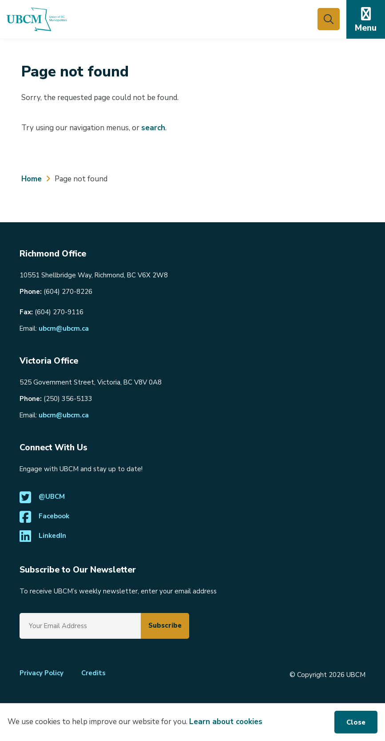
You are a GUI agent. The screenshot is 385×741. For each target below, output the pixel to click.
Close (355, 722)
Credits (93, 673)
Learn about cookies (225, 722)
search (153, 128)
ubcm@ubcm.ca (64, 328)
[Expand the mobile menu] (365, 19)
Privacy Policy (42, 673)
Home (31, 179)
